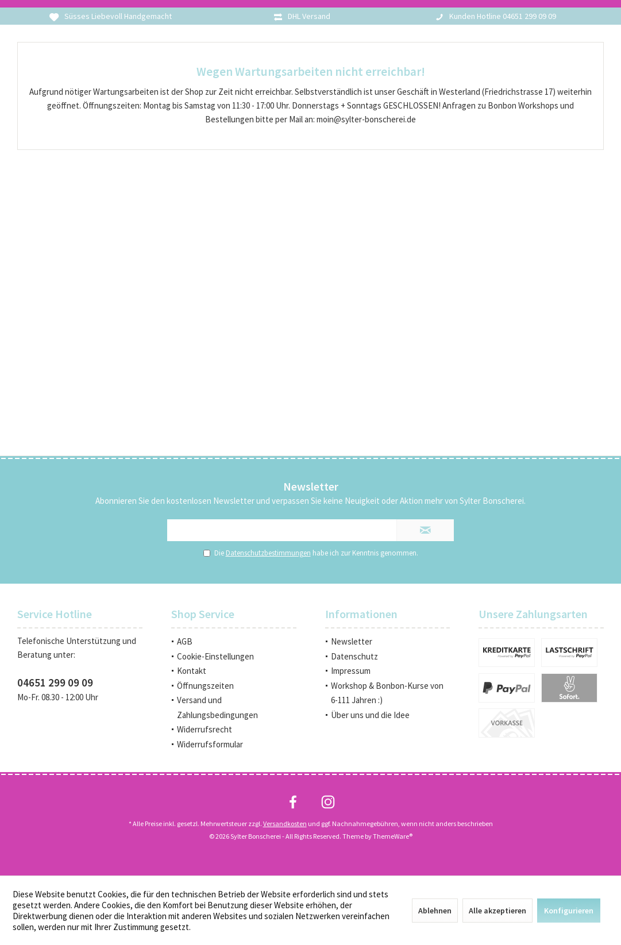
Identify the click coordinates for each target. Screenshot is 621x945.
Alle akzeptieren (497, 910)
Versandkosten (285, 823)
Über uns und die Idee (370, 714)
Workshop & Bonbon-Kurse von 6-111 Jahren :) (387, 693)
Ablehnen (435, 910)
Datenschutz (354, 656)
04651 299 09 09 (55, 682)
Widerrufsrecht (204, 729)
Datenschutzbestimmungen (268, 553)
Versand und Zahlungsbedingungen (217, 707)
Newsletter (351, 641)
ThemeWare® (392, 836)
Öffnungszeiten (205, 685)
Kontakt (191, 670)
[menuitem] (233, 641)
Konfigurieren (568, 910)
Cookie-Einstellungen (215, 656)
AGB (184, 641)
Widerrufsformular (210, 744)
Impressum (351, 670)
